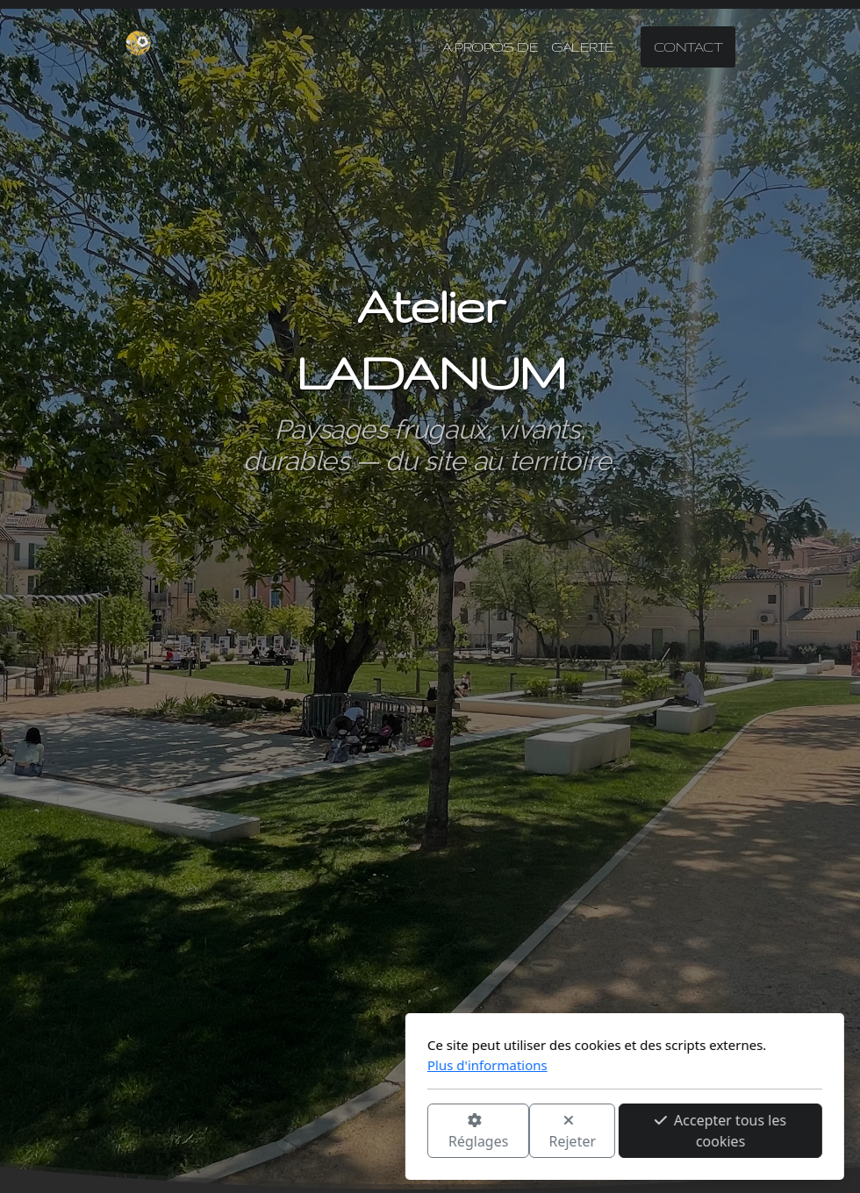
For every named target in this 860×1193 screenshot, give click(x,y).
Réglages (283, 1132)
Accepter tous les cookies (525, 1131)
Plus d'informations (293, 1065)
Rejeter (378, 1132)
